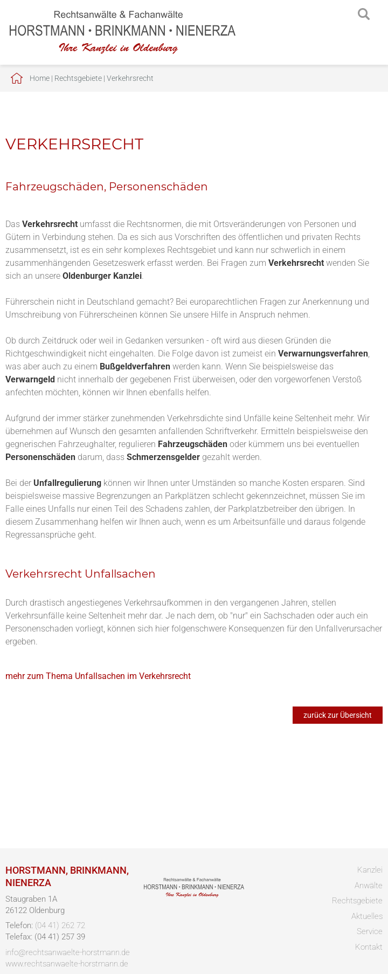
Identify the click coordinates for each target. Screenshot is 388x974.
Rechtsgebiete (78, 78)
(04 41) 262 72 (60, 925)
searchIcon (363, 14)
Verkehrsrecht (130, 78)
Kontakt (369, 947)
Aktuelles (367, 916)
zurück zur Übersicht (337, 715)
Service (370, 931)
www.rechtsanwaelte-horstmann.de (66, 964)
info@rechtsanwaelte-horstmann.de (67, 952)
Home (40, 78)
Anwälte (369, 885)
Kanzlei (370, 870)
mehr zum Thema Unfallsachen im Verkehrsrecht (98, 676)
